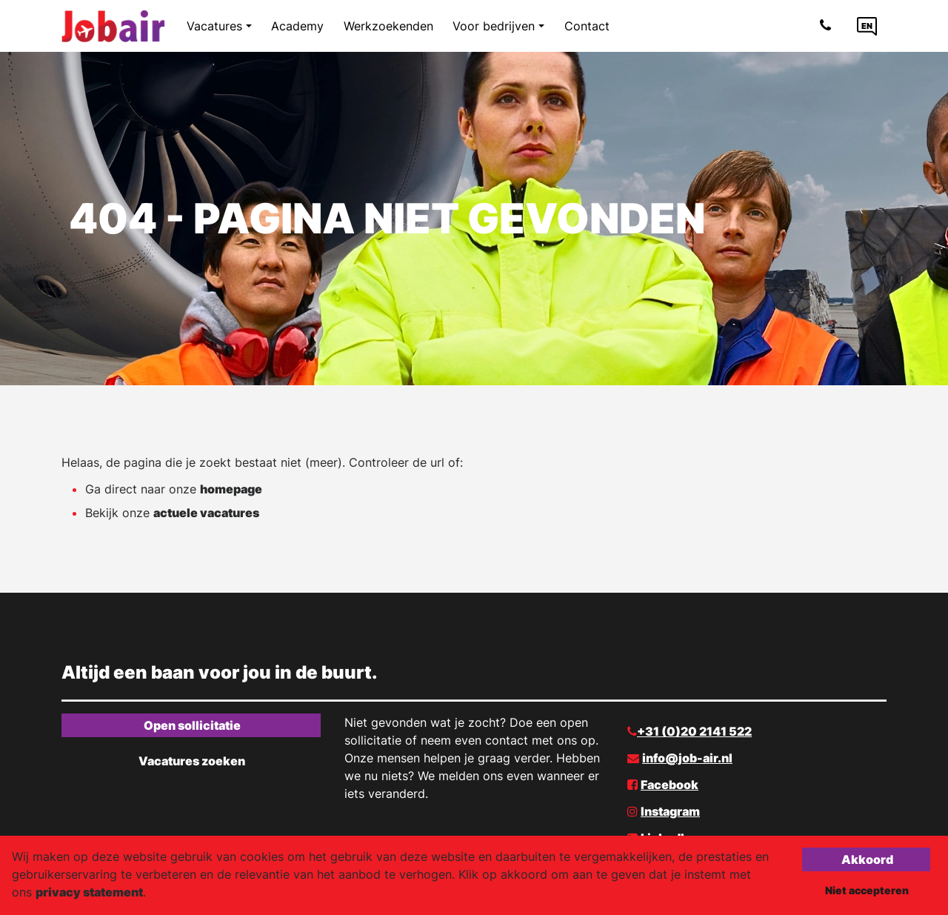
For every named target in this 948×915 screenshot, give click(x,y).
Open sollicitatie (192, 725)
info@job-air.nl (687, 758)
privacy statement (89, 892)
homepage (231, 489)
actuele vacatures (206, 512)
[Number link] (828, 26)
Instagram (670, 811)
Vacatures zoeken (191, 760)
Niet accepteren (867, 890)
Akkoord (867, 859)
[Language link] (867, 26)
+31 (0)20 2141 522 (694, 731)
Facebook (669, 784)
